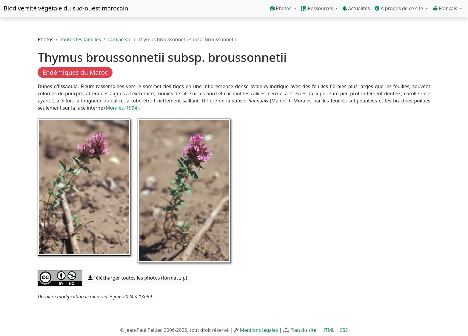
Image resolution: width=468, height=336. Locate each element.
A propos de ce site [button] (399, 8)
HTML (328, 330)
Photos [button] (281, 8)
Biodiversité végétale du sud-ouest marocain (66, 8)
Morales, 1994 (121, 108)
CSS (344, 330)
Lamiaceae (119, 39)
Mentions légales (259, 330)
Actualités (356, 8)
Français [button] (445, 8)
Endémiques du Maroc (75, 72)
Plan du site (303, 330)
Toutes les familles (80, 39)
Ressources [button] (317, 8)
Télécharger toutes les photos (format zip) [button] (137, 277)
